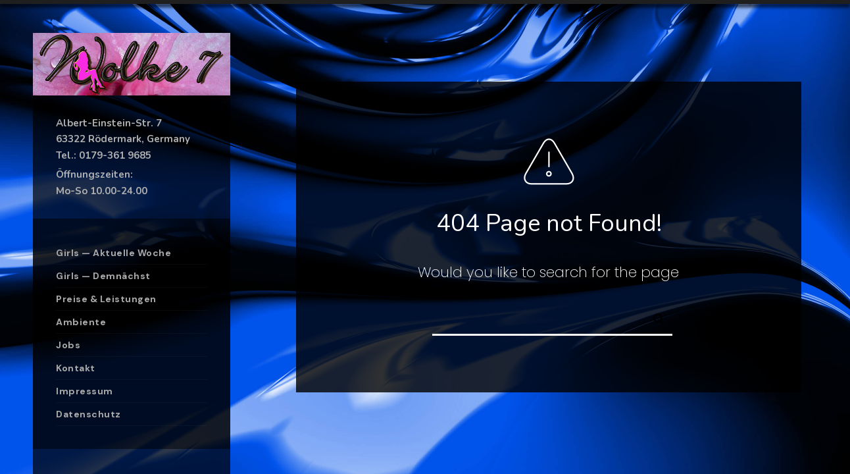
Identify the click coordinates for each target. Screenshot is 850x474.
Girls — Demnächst (103, 276)
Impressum (84, 391)
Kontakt (75, 368)
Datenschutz (88, 414)
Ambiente (81, 322)
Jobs (68, 345)
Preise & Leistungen (106, 299)
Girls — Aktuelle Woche (113, 253)
